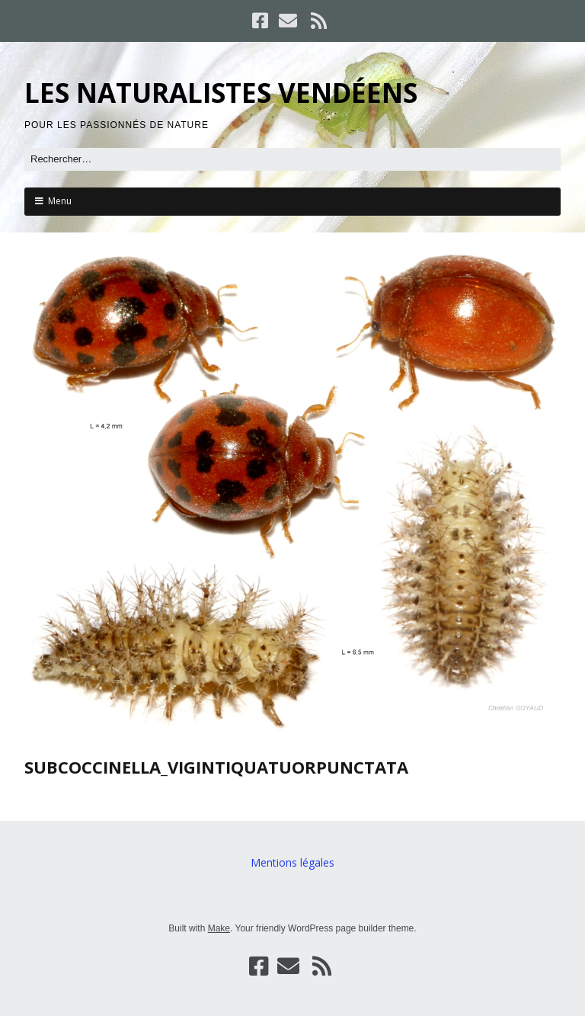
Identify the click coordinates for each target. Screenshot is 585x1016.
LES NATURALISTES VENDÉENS (220, 93)
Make (219, 928)
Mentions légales (292, 862)
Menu (60, 200)
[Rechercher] (292, 159)
